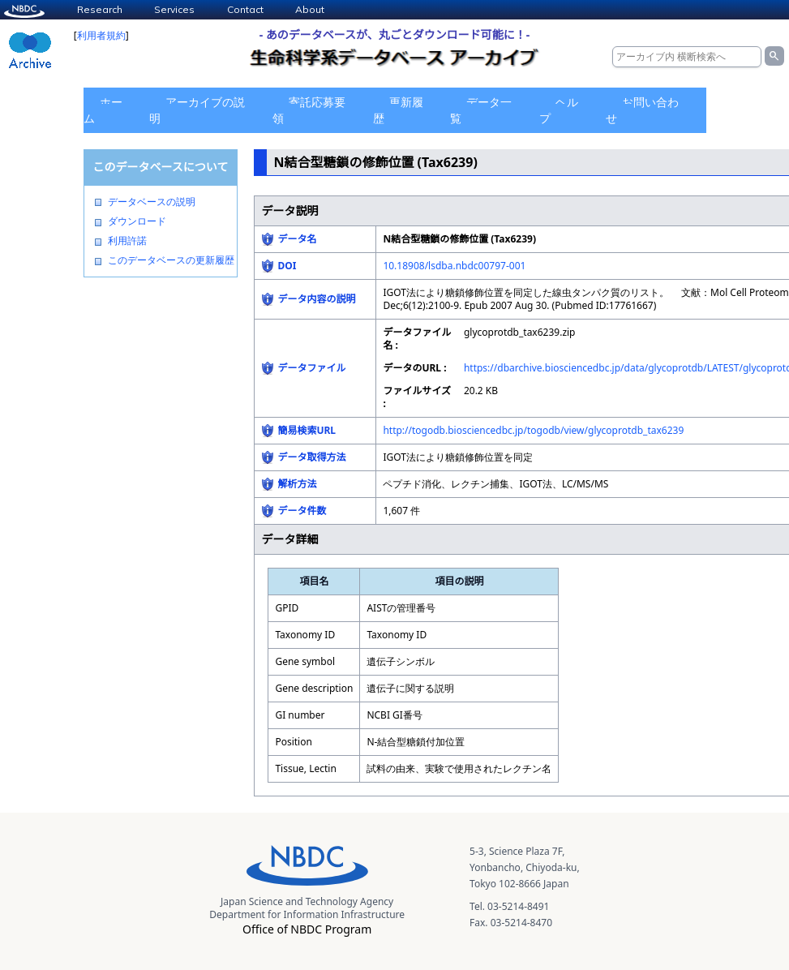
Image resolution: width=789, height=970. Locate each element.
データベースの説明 (151, 201)
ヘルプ (558, 110)
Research (99, 9)
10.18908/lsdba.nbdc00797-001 (454, 266)
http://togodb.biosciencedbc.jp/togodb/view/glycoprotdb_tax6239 (533, 430)
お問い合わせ (642, 110)
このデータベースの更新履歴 (171, 260)
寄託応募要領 (308, 110)
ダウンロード (137, 221)
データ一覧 (481, 110)
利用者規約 (101, 35)
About (309, 9)
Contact (245, 9)
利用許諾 (127, 240)
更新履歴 (398, 110)
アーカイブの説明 (197, 110)
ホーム (103, 110)
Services (174, 9)
